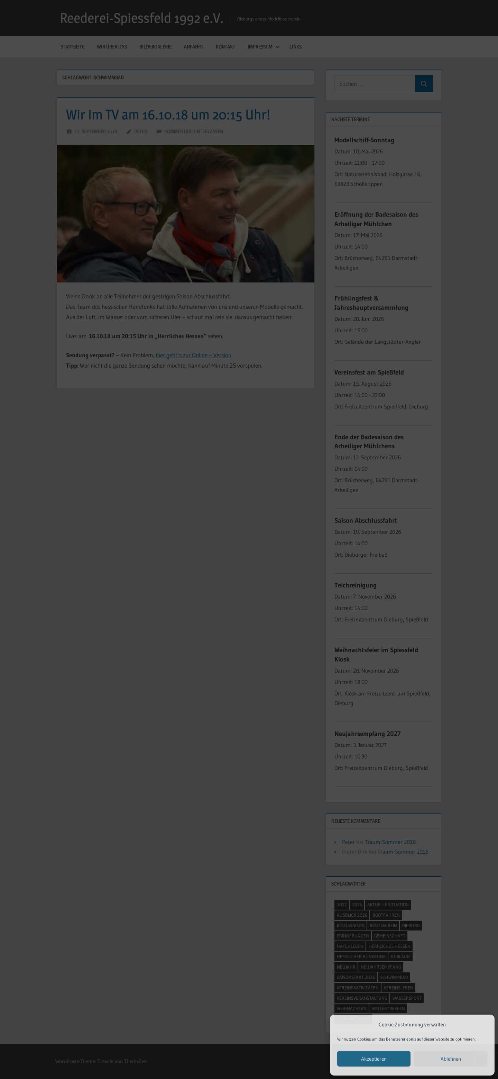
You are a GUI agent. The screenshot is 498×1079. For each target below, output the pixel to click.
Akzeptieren (374, 1058)
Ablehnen (451, 1058)
